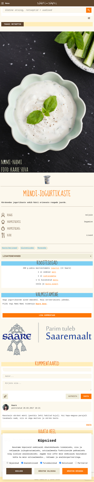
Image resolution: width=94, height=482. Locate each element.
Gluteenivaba (27, 248)
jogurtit (55, 268)
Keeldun (19, 471)
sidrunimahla (49, 276)
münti (55, 280)
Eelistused (66, 463)
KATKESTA (72, 396)
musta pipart (51, 284)
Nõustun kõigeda (75, 471)
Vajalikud (13, 463)
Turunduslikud (48, 463)
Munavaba (42, 248)
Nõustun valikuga (47, 471)
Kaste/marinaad (9, 248)
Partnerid (81, 463)
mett (54, 272)
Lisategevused (47, 256)
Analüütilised (29, 463)
